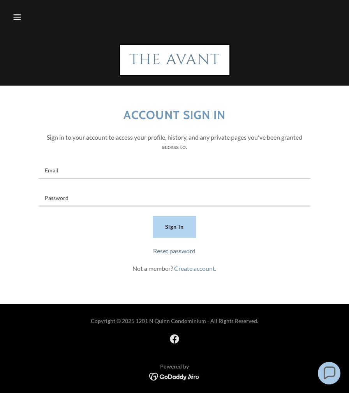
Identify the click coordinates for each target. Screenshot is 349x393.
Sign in (174, 226)
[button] (17, 17)
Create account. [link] (195, 268)
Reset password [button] (174, 250)
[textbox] (175, 170)
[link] (174, 61)
